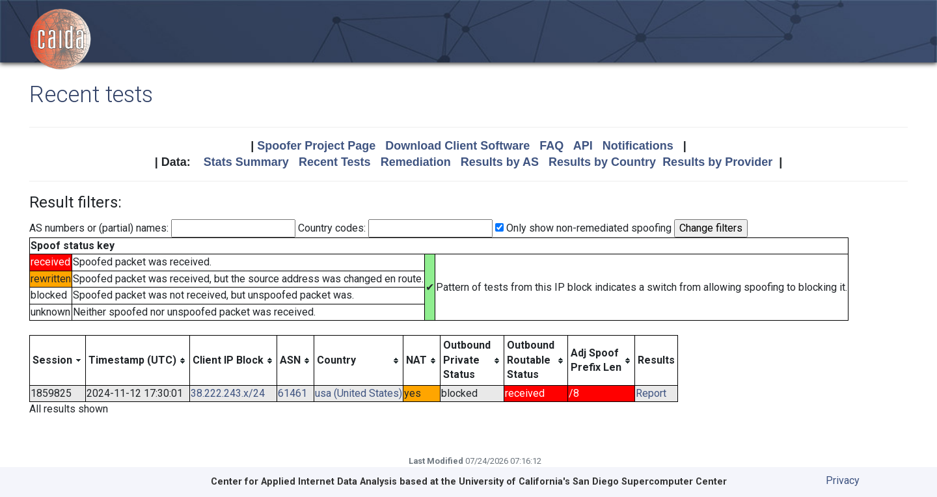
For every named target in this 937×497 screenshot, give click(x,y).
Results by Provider (717, 161)
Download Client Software (457, 145)
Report (651, 393)
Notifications (638, 145)
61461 (292, 393)
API (583, 145)
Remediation (416, 161)
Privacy (843, 480)
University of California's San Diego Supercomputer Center (593, 481)
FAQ (551, 145)
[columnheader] (58, 360)
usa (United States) (358, 393)
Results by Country (602, 161)
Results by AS (500, 161)
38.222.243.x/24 (228, 393)
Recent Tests (335, 161)
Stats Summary (246, 161)
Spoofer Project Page (316, 145)
